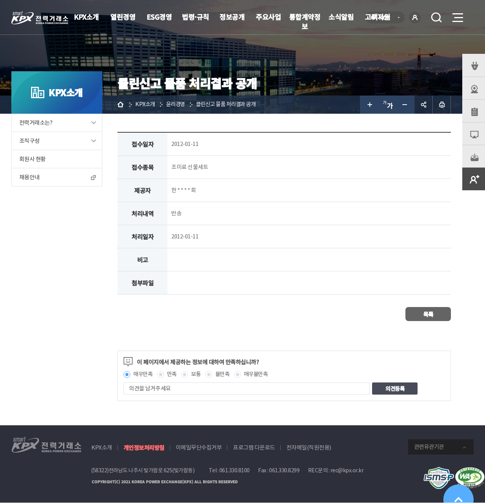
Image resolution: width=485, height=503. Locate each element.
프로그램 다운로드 (254, 447)
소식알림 (341, 17)
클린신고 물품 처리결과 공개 (231, 104)
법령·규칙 (195, 17)
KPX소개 (86, 17)
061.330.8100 (234, 470)
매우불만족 (261, 374)
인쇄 (442, 105)
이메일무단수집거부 (199, 447)
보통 (198, 374)
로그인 (415, 17)
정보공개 (231, 17)
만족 (174, 374)
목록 (428, 314)
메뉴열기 (457, 15)
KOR (386, 18)
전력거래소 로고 (39, 18)
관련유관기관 (429, 447)
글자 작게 (405, 105)
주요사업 (268, 17)
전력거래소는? (36, 122)
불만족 (226, 374)
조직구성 (29, 140)
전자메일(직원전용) (308, 447)
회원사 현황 (32, 159)
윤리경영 (177, 104)
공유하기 (424, 105)
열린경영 (122, 17)
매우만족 (143, 374)
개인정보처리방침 (144, 448)
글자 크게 (369, 105)
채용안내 (29, 177)
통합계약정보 (305, 21)
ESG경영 (159, 17)
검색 (436, 17)
